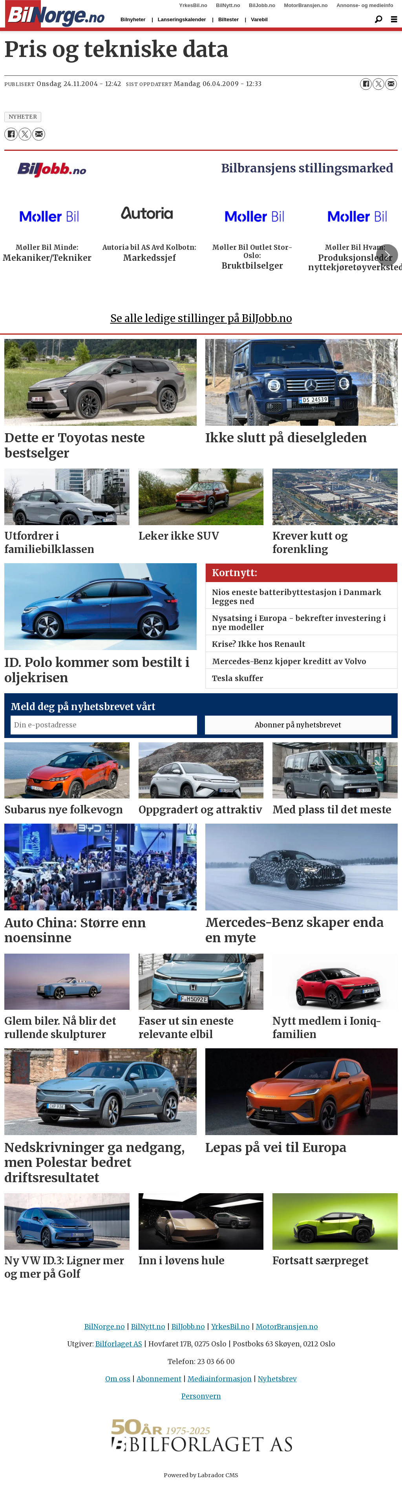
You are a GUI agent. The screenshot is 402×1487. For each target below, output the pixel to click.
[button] (387, 255)
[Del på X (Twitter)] (378, 84)
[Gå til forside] (55, 14)
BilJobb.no (262, 5)
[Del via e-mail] (391, 84)
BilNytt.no (228, 5)
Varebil (259, 19)
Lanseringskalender (182, 19)
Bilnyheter (133, 19)
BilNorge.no (104, 1326)
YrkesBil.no (193, 5)
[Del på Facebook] (366, 84)
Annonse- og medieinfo (364, 5)
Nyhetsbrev (277, 1379)
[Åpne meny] (394, 19)
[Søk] (378, 19)
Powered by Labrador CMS (201, 1475)
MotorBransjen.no (306, 5)
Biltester (228, 19)
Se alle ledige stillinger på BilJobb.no (201, 318)
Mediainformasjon (220, 1379)
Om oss (117, 1379)
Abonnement (159, 1379)
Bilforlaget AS (118, 1344)
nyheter (23, 117)
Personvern (201, 1396)
